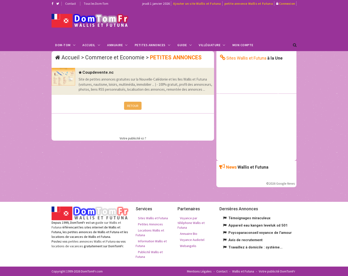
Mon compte (242, 45)
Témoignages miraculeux (249, 218)
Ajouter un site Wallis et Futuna (197, 3)
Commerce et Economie (114, 57)
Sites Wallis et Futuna (153, 218)
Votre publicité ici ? (133, 138)
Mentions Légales (199, 271)
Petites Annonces (150, 45)
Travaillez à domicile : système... (255, 247)
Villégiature (209, 45)
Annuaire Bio (188, 233)
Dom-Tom (63, 45)
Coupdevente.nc (98, 72)
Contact (70, 4)
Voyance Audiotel (192, 240)
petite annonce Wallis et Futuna (248, 3)
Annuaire (115, 45)
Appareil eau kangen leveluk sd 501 (258, 225)
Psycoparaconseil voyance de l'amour (260, 233)
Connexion (287, 3)
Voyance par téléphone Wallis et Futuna (191, 223)
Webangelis (188, 246)
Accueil (88, 45)
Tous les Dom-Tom (96, 4)
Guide (182, 45)
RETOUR (132, 106)
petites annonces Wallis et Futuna (92, 241)
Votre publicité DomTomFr (277, 271)
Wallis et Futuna (243, 271)
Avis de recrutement (245, 240)
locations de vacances (67, 246)
